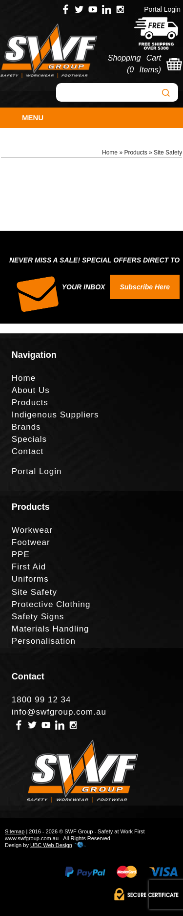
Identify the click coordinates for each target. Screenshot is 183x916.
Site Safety (168, 152)
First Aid (29, 566)
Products (135, 152)
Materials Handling (50, 628)
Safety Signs (38, 616)
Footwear (31, 542)
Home (110, 152)
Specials (29, 439)
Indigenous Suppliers (55, 414)
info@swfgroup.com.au (59, 712)
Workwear (32, 530)
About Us (31, 390)
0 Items (143, 69)
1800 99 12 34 (41, 699)
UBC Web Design (51, 845)
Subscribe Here (145, 287)
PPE (21, 554)
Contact (28, 451)
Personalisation (44, 641)
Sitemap (14, 831)
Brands (26, 427)
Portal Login (162, 9)
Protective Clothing (51, 604)
